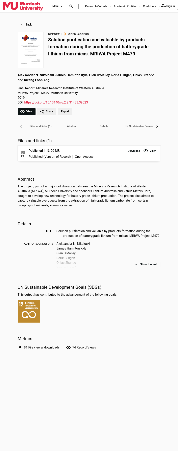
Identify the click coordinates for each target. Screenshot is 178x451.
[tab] (41, 126)
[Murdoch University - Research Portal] (23, 6)
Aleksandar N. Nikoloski (36, 75)
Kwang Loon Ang (36, 80)
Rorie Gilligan (121, 75)
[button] (134, 150)
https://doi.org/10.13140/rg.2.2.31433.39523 (56, 102)
